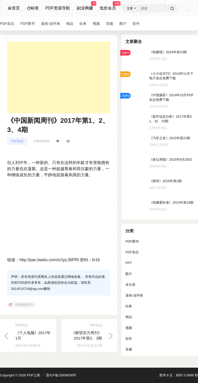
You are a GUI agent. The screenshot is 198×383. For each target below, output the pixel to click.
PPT (128, 263)
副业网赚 (85, 5)
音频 (128, 349)
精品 (128, 317)
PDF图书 (132, 241)
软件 (128, 339)
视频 (128, 328)
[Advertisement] (58, 77)
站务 (128, 306)
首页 (14, 8)
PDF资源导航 (57, 8)
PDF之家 (33, 375)
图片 (128, 274)
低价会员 (108, 5)
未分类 (130, 285)
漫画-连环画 (134, 295)
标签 (33, 8)
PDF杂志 (17, 141)
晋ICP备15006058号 (61, 375)
